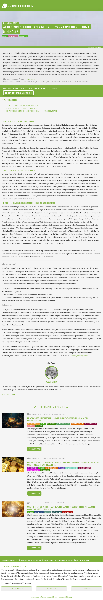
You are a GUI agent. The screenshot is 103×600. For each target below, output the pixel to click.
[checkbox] (2, 583)
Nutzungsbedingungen (79, 355)
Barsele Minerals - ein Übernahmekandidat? (22, 105)
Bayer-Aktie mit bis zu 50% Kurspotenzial (22, 108)
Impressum (35, 597)
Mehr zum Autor (8, 394)
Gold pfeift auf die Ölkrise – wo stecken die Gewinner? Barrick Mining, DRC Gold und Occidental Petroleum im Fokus (61, 508)
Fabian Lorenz (30, 79)
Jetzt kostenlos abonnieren (18, 92)
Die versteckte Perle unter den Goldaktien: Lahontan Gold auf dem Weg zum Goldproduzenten (57, 419)
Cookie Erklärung (65, 597)
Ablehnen (87, 589)
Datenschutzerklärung (48, 597)
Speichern (51, 589)
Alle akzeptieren (16, 589)
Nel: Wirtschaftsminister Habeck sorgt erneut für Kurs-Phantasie (31, 111)
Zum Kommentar (34, 449)
